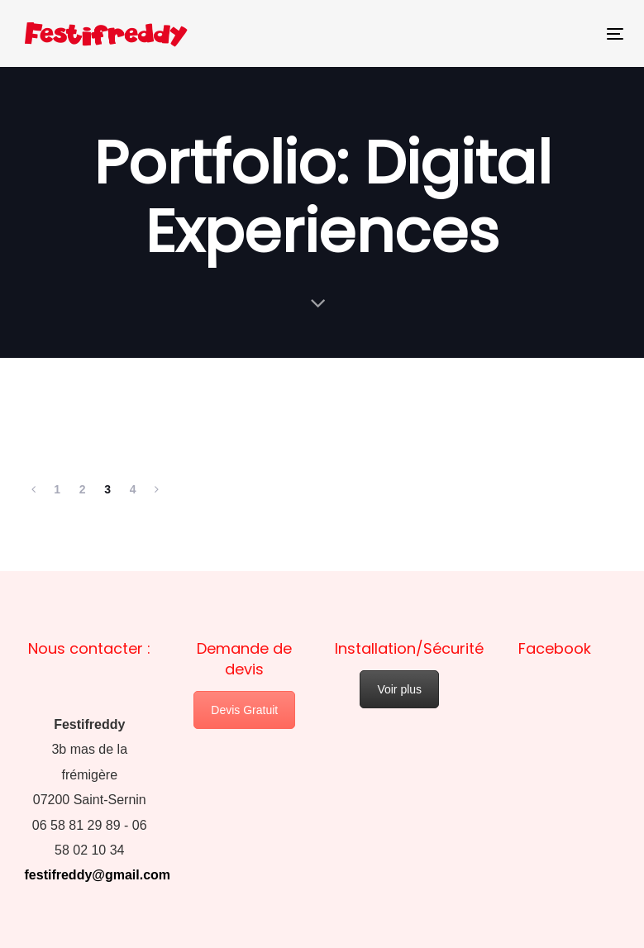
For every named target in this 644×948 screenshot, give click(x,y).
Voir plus (399, 689)
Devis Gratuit (244, 710)
